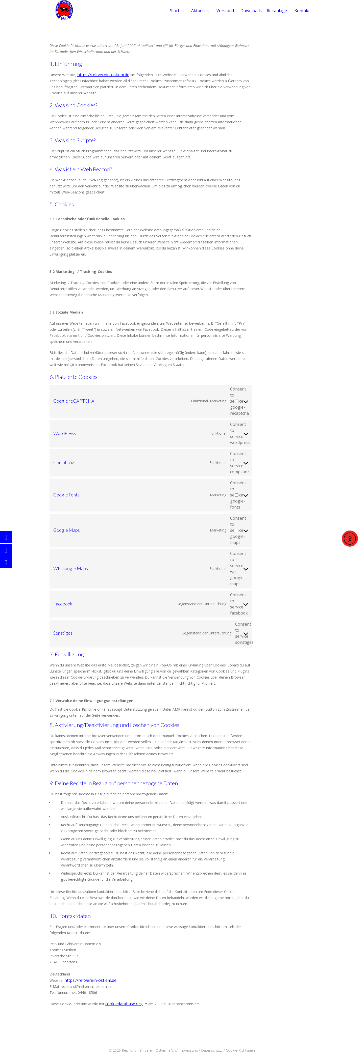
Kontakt (302, 10)
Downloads (251, 10)
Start (174, 10)
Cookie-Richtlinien (240, 1050)
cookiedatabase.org (124, 1004)
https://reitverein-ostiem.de (103, 74)
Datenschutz (211, 1050)
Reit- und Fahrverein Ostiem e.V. (148, 1050)
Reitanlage (277, 10)
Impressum (188, 1050)
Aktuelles (200, 10)
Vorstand (225, 10)
